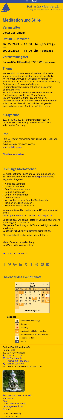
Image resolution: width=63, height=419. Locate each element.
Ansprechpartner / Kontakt (17, 395)
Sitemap (7, 409)
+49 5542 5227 (13, 355)
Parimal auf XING (14, 363)
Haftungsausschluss (13, 406)
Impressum (8, 398)
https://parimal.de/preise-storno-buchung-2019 (27, 215)
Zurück (9, 253)
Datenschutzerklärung (14, 403)
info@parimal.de (41, 176)
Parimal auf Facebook (17, 361)
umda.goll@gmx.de (12, 147)
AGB (5, 401)
